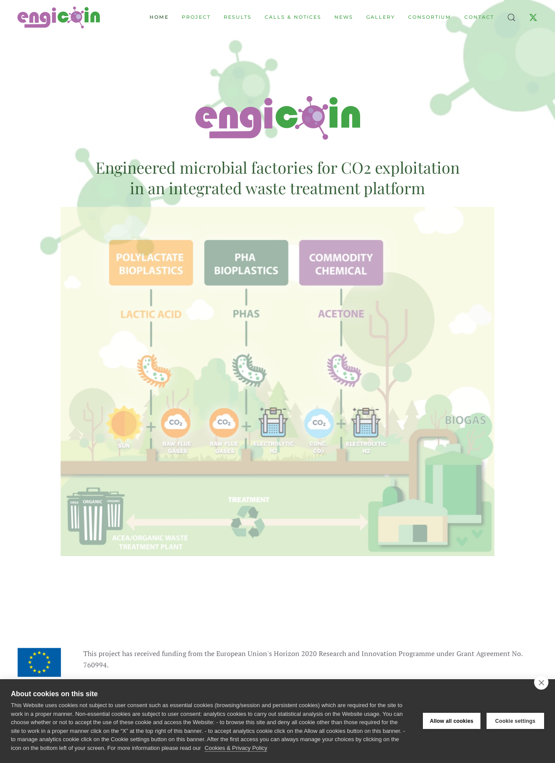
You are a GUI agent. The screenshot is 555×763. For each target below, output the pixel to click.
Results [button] (238, 17)
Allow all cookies (451, 721)
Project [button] (196, 17)
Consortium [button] (429, 17)
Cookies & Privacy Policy (235, 748)
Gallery (380, 17)
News (343, 17)
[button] (511, 17)
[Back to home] (58, 17)
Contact (479, 17)
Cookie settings (515, 721)
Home (159, 17)
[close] (541, 682)
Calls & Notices (293, 17)
